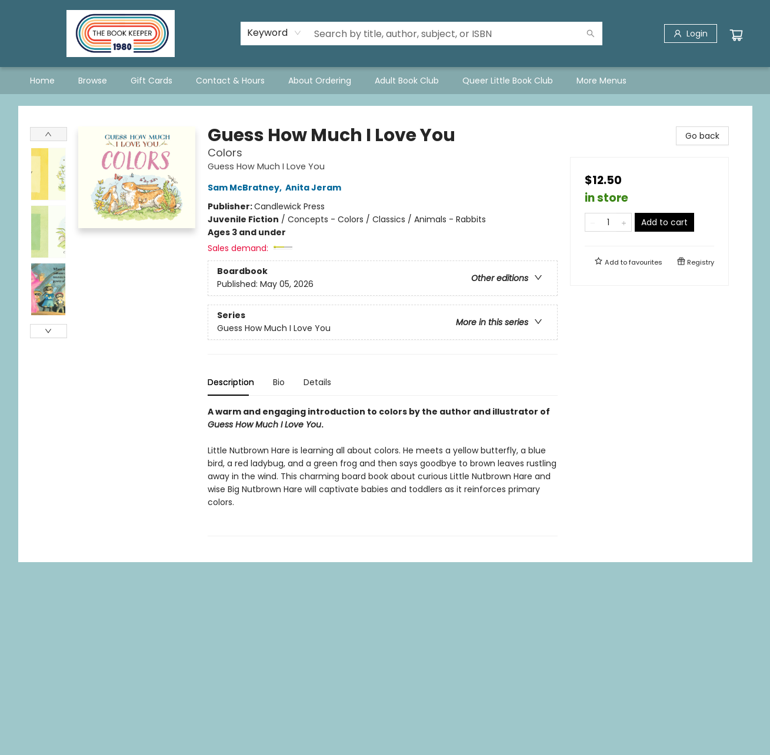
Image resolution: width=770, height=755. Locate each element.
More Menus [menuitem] (601, 80)
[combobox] (274, 33)
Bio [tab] (279, 382)
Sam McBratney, (246, 187)
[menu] (385, 80)
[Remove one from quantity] (592, 222)
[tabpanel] (383, 470)
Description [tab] (231, 382)
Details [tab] (317, 382)
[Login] (690, 33)
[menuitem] (42, 80)
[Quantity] (608, 222)
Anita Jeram (315, 187)
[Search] (590, 33)
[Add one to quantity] (623, 222)
